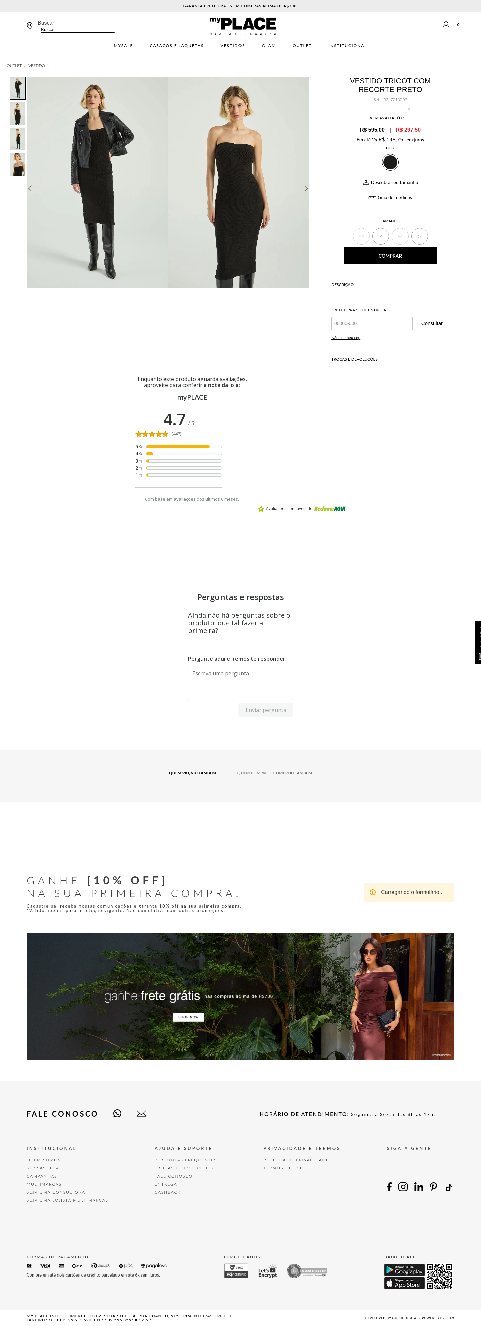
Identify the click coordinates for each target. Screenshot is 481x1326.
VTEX (450, 1318)
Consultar (432, 323)
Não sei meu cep (345, 337)
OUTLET (14, 66)
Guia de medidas (395, 197)
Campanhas (42, 1176)
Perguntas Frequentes (186, 1159)
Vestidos (233, 45)
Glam (269, 45)
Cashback (168, 1192)
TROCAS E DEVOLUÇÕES (184, 1167)
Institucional (348, 45)
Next (307, 188)
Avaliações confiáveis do (302, 509)
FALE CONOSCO (174, 1176)
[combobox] (76, 26)
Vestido (36, 66)
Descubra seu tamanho (394, 182)
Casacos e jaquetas (177, 45)
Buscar (46, 23)
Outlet (302, 45)
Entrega (166, 1184)
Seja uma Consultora (56, 1192)
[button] (361, 236)
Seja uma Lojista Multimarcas (67, 1200)
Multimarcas (44, 1184)
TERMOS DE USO (283, 1167)
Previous (30, 188)
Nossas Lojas (44, 1167)
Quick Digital (405, 1318)
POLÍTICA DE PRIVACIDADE (296, 1159)
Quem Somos (44, 1159)
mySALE (123, 45)
